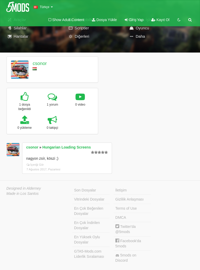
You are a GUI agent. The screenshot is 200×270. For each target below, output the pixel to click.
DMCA (120, 217)
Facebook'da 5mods (128, 243)
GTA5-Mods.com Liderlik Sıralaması (89, 254)
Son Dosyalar (85, 190)
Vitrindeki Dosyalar (89, 199)
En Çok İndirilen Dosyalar (87, 225)
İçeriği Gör (35, 164)
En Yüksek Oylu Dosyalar (87, 239)
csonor (40, 63)
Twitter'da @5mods (125, 229)
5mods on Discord (125, 257)
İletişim (121, 190)
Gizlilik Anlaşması (129, 199)
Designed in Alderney (24, 188)
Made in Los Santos (23, 193)
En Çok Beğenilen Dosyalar (88, 211)
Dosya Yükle (104, 20)
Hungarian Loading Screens (66, 147)
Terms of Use (126, 208)
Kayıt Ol (160, 20)
